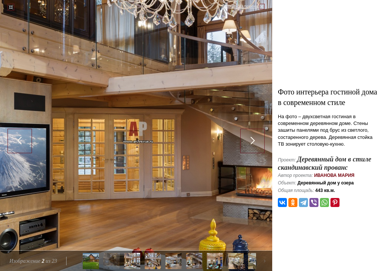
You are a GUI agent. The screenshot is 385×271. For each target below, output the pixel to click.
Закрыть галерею (239, 6)
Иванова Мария (334, 175)
